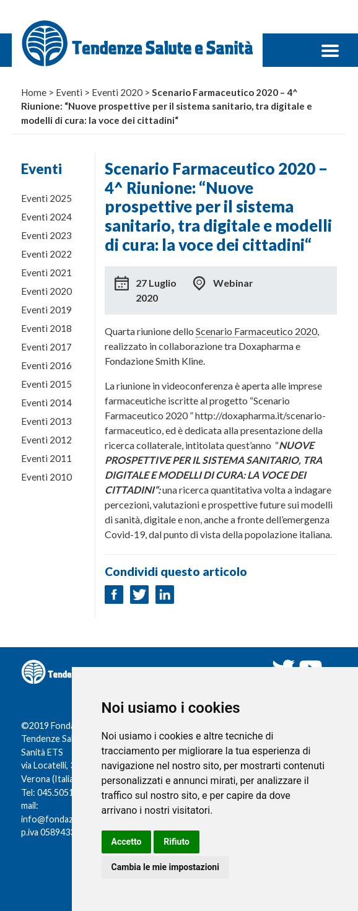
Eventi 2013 (46, 421)
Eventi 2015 (46, 384)
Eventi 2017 (46, 346)
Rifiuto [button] (177, 842)
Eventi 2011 (46, 458)
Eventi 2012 (46, 439)
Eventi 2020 (46, 291)
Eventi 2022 (46, 253)
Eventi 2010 (46, 476)
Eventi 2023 (46, 235)
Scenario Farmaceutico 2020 (256, 331)
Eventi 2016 (46, 365)
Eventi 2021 (46, 272)
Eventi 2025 (46, 198)
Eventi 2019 (46, 309)
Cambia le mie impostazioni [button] (165, 867)
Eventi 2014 (46, 402)
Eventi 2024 (46, 216)
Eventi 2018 (46, 328)
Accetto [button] (126, 842)
